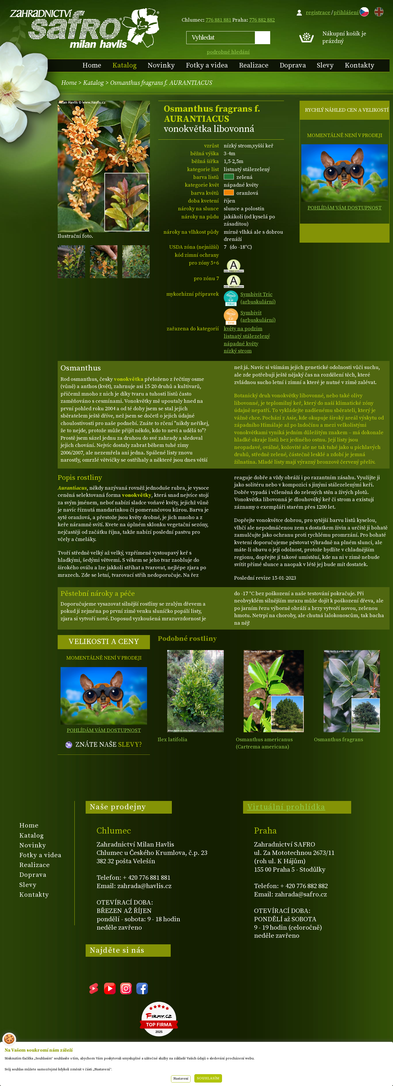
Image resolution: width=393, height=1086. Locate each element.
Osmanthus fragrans (338, 739)
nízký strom (238, 351)
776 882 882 (262, 20)
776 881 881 (218, 20)
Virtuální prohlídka (286, 807)
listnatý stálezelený (247, 336)
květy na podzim (243, 328)
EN (377, 11)
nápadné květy (241, 343)
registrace (318, 12)
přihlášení (346, 12)
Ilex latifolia (172, 739)
